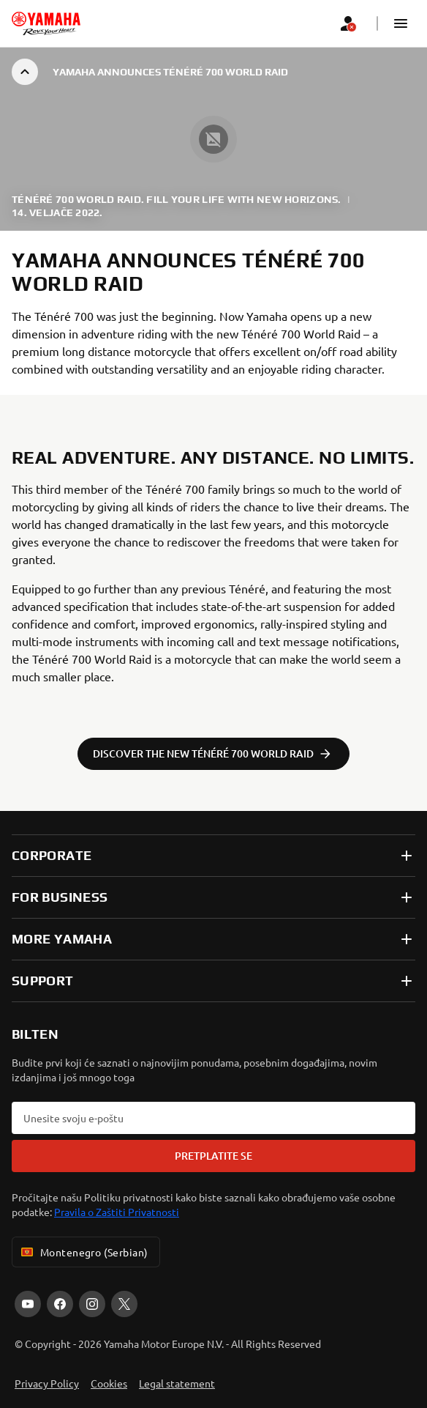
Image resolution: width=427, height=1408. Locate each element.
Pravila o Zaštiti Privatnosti (116, 1211)
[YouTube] (28, 1304)
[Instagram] (92, 1304)
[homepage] (46, 23)
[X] (124, 1304)
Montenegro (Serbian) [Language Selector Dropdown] (83, 1252)
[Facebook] (60, 1304)
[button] (400, 23)
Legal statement (177, 1383)
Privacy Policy (47, 1383)
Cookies (109, 1383)
